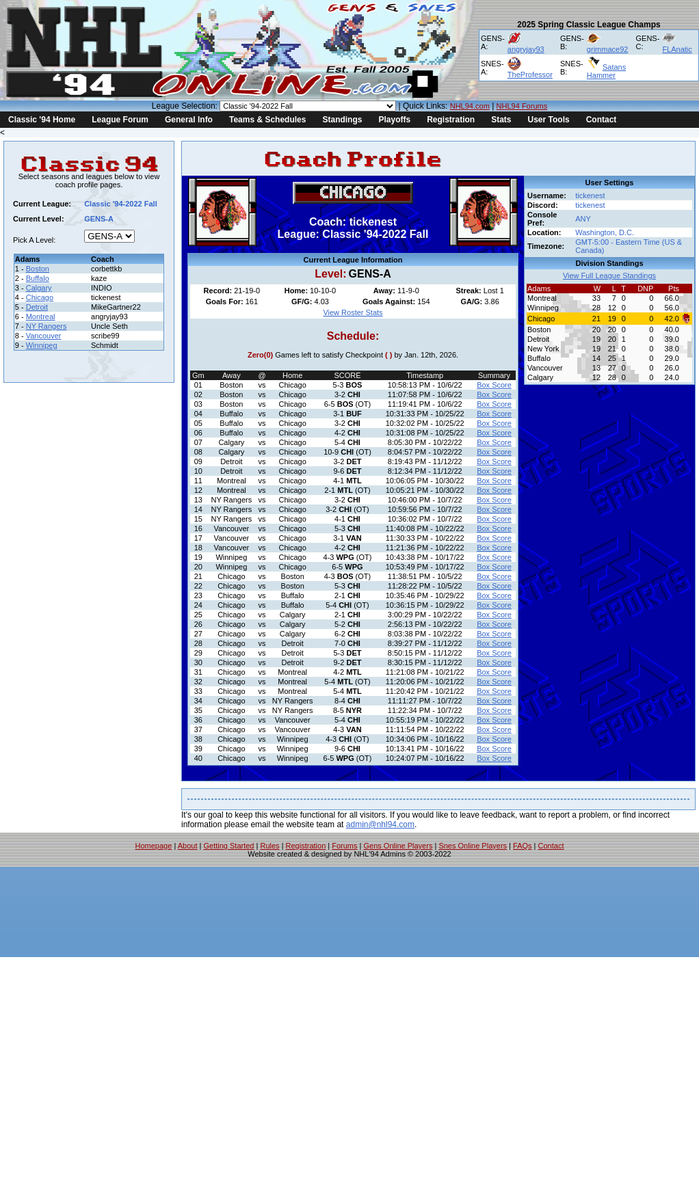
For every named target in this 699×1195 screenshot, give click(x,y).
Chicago (39, 297)
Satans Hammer (606, 71)
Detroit (37, 307)
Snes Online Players (472, 846)
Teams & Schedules (267, 119)
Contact (601, 119)
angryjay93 (525, 49)
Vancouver (44, 336)
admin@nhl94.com (380, 824)
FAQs (522, 846)
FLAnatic (676, 49)
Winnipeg (41, 345)
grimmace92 (608, 49)
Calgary (39, 288)
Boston (37, 269)
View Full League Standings (609, 275)
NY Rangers (46, 326)
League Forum (120, 119)
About (188, 846)
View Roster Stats (352, 312)
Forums (344, 846)
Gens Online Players (398, 846)
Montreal (40, 316)
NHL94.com (470, 106)
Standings (342, 119)
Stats (501, 119)
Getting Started (228, 846)
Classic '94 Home (41, 119)
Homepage (153, 846)
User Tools (549, 119)
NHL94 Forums (522, 106)
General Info (189, 119)
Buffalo (37, 278)
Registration (451, 119)
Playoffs (394, 119)
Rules (269, 846)
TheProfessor (530, 74)
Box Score (494, 385)
